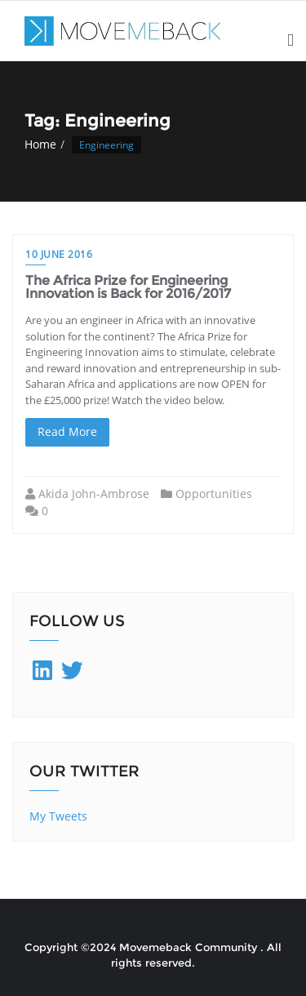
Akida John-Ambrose (93, 493)
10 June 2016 (58, 254)
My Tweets (58, 816)
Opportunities (213, 493)
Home (40, 144)
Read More (67, 431)
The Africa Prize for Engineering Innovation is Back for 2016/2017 (128, 287)
